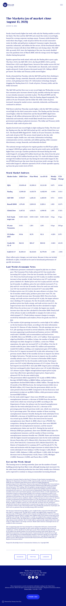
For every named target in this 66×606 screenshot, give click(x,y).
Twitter (33, 556)
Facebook (20, 556)
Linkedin (46, 556)
